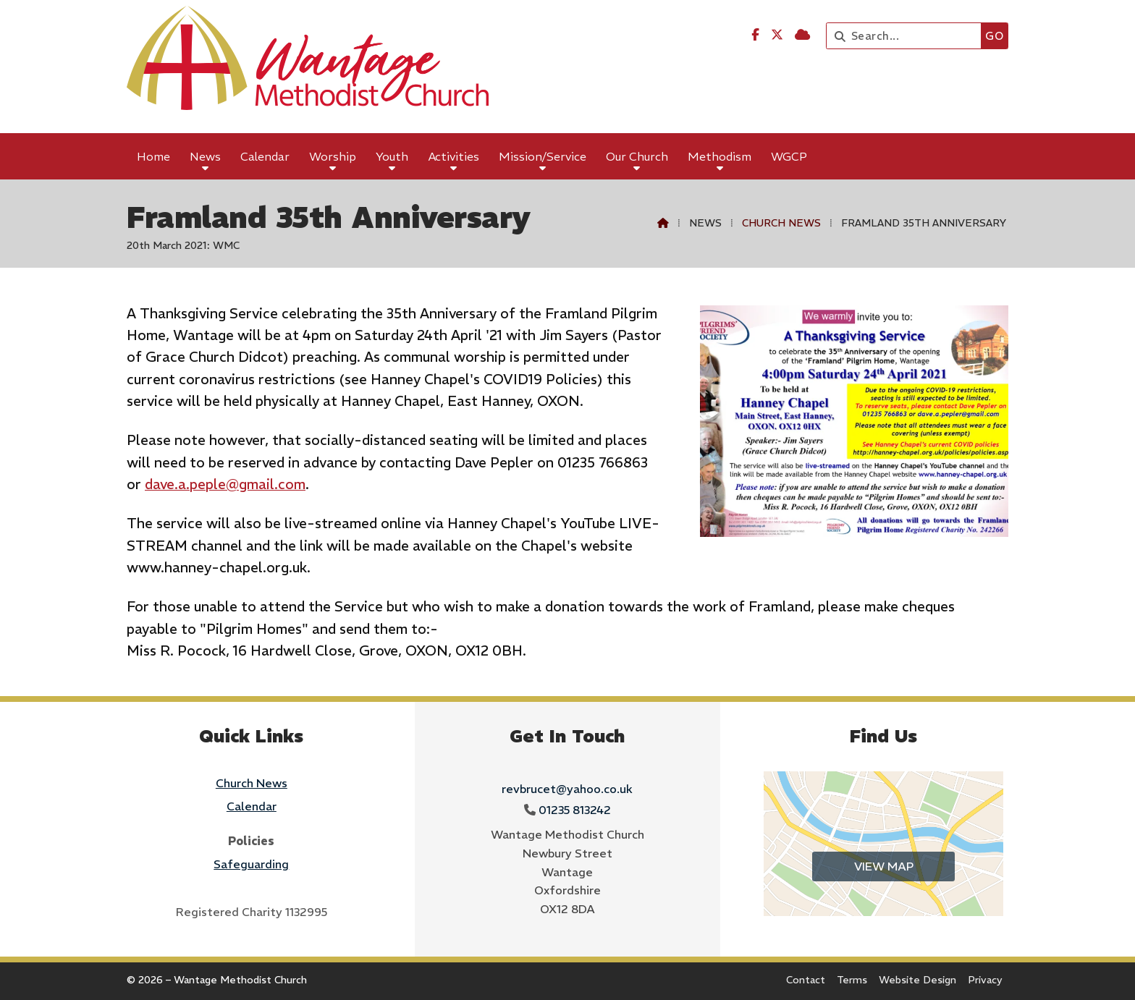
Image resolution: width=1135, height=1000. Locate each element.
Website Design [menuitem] (917, 979)
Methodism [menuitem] (719, 156)
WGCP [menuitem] (789, 156)
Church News (781, 222)
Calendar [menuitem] (265, 156)
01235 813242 (575, 809)
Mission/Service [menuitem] (542, 156)
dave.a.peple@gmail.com (225, 484)
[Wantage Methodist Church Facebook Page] (755, 34)
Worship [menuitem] (332, 156)
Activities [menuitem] (454, 156)
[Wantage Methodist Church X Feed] (777, 34)
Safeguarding (251, 864)
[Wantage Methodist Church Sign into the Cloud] (802, 34)
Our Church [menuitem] (637, 156)
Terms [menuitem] (852, 979)
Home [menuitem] (153, 156)
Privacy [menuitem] (985, 979)
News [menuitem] (205, 156)
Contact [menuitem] (805, 979)
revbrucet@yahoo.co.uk (567, 788)
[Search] (907, 35)
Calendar (252, 806)
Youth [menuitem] (392, 156)
